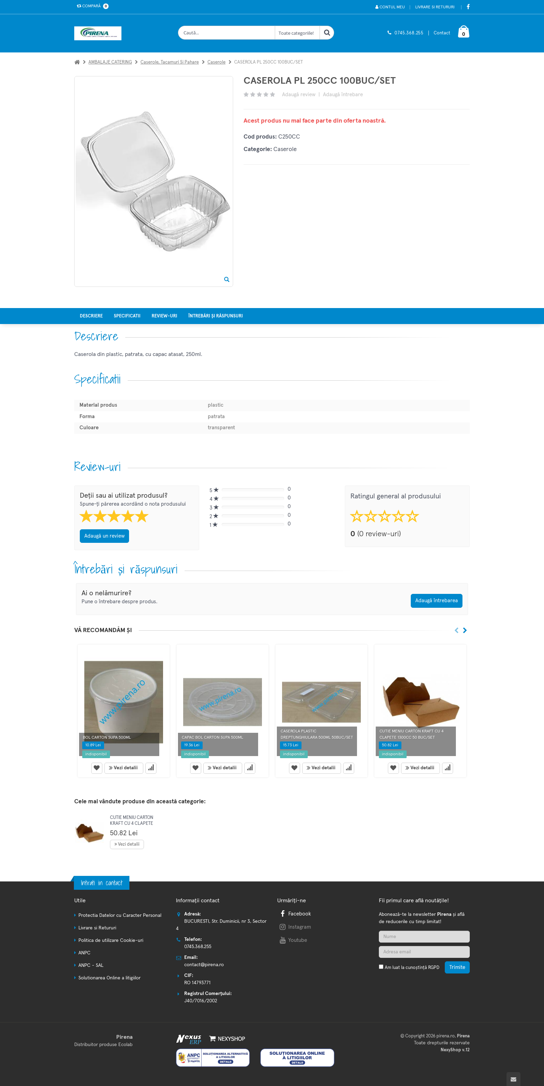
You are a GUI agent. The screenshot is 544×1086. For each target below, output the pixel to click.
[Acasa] (77, 62)
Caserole (216, 62)
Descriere (91, 316)
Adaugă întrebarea (436, 600)
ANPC (84, 953)
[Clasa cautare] (297, 32)
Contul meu (390, 7)
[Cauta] (327, 32)
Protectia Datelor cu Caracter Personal (119, 915)
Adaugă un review (104, 536)
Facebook (294, 914)
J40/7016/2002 (200, 1000)
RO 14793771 (197, 982)
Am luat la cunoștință (412, 967)
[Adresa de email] (424, 952)
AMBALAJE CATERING (110, 62)
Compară (91, 6)
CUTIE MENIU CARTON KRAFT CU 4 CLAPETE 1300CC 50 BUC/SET (131, 823)
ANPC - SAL (90, 965)
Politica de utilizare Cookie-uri (110, 940)
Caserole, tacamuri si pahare (170, 62)
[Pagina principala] (99, 33)
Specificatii (127, 316)
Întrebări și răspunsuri (215, 316)
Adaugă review (298, 94)
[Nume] (424, 937)
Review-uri (164, 316)
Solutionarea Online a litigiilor (109, 978)
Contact (442, 33)
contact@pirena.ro (204, 964)
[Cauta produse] (226, 32)
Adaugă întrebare (343, 94)
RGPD (433, 967)
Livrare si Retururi (434, 7)
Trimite (457, 967)
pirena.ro (445, 1036)
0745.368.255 (409, 33)
